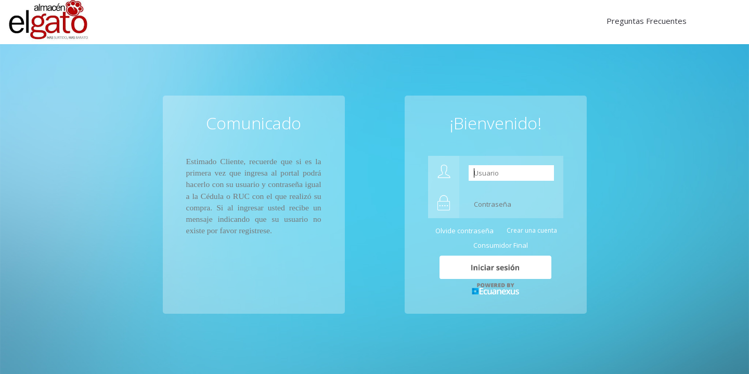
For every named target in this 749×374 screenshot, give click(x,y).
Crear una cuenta (532, 230)
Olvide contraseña (464, 230)
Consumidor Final (500, 245)
